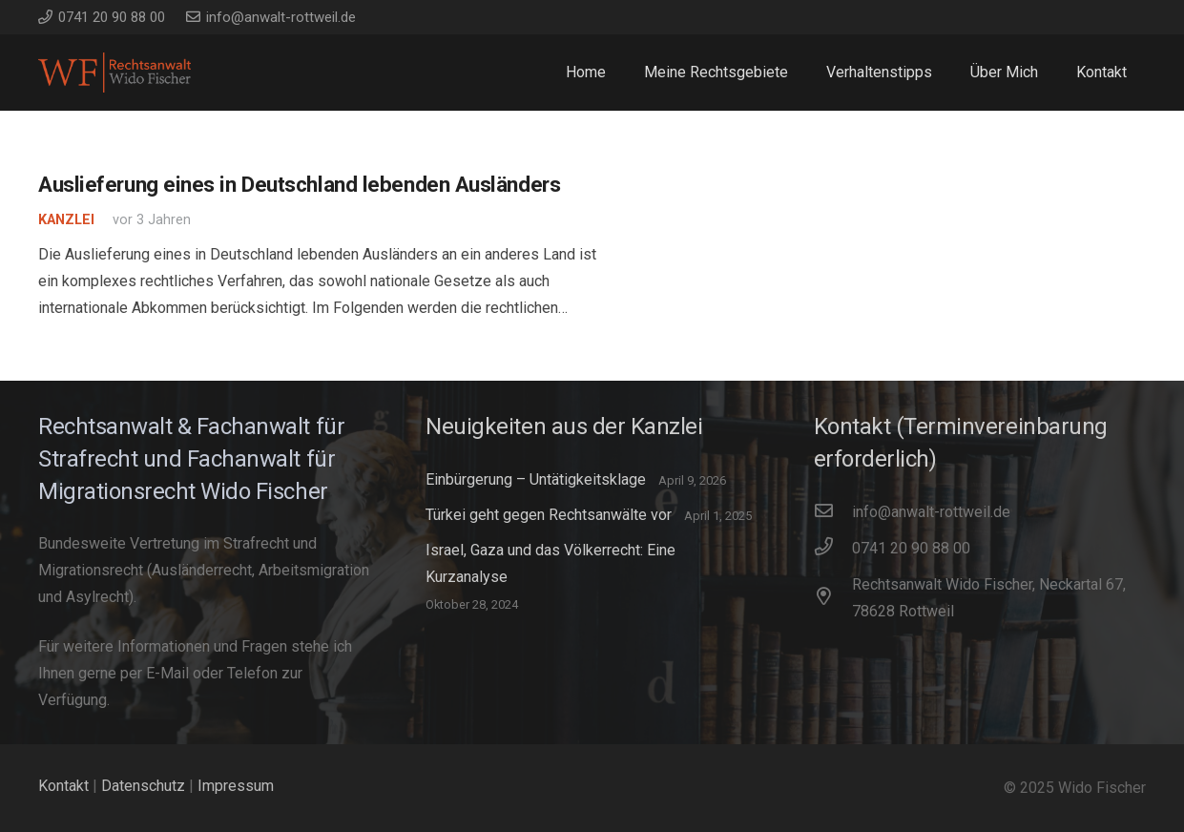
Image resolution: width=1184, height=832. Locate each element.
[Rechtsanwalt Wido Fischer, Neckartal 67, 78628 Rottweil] (833, 598)
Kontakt (63, 786)
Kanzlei (66, 220)
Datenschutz (143, 786)
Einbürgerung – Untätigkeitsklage (536, 479)
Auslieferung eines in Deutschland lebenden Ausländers (299, 184)
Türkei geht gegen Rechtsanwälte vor (549, 515)
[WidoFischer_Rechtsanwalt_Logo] (114, 72)
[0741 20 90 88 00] (833, 548)
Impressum (235, 786)
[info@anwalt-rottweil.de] (833, 512)
